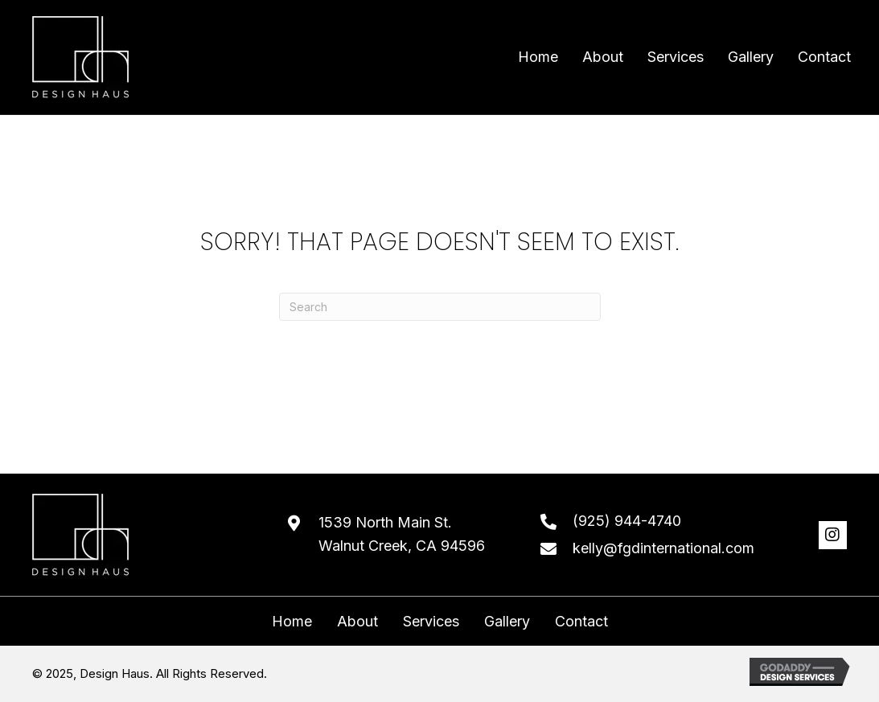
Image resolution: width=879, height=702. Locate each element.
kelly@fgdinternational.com (663, 548)
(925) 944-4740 (627, 520)
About (357, 621)
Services (431, 621)
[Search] (440, 307)
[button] (833, 535)
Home (292, 621)
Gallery (507, 621)
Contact (581, 621)
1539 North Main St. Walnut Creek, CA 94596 (401, 534)
